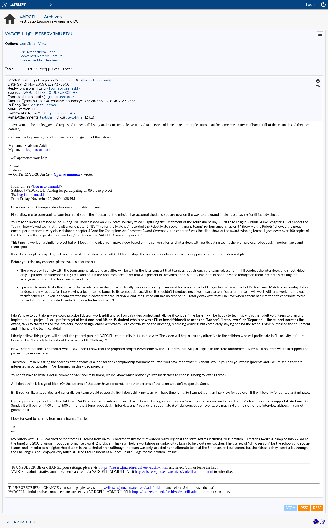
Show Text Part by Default (41, 56)
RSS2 (317, 508)
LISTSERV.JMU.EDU (19, 522)
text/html (75, 117)
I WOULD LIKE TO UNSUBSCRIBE (49, 93)
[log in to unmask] (96, 80)
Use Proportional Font (37, 52)
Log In (311, 5)
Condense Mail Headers (39, 60)
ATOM (291, 508)
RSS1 (304, 508)
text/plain (47, 117)
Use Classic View (33, 44)
